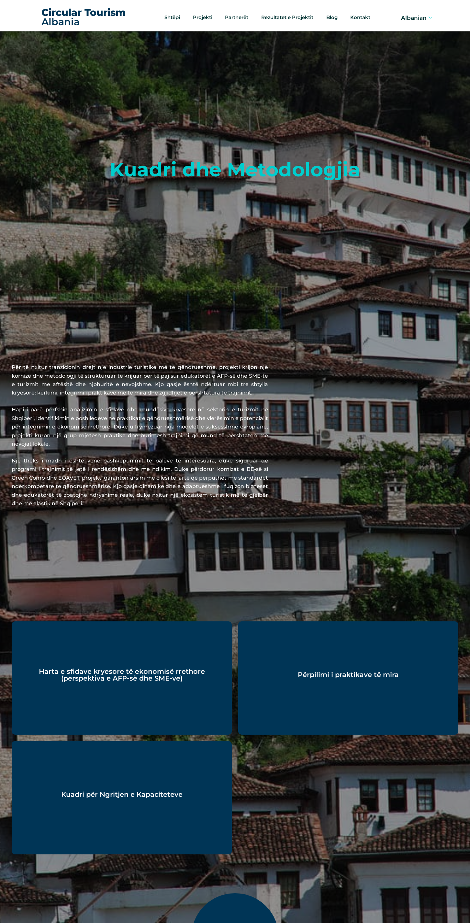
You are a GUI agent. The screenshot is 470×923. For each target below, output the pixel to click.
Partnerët (233, 14)
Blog (334, 14)
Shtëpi (167, 14)
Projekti (198, 14)
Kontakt (363, 14)
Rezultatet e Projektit (287, 14)
